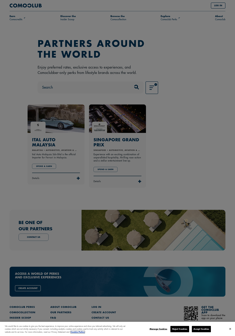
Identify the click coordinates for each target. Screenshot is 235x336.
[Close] (230, 331)
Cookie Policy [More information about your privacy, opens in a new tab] (78, 334)
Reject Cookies (179, 331)
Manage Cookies (158, 331)
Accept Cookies (201, 331)
